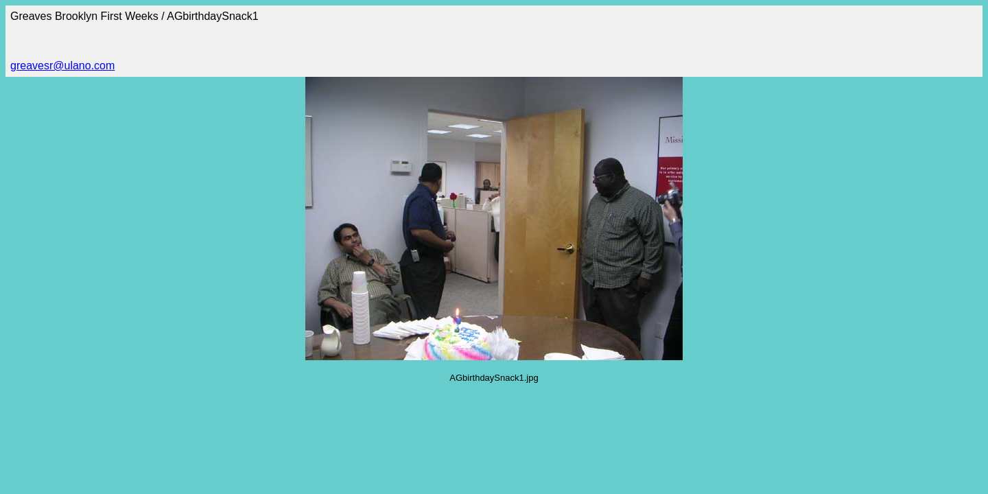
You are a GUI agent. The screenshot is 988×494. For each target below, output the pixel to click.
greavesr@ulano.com (62, 65)
